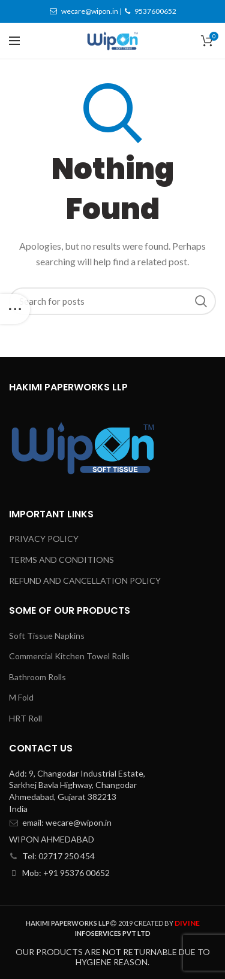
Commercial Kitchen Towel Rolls (69, 656)
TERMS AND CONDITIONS (61, 559)
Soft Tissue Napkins (47, 636)
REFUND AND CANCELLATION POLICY (85, 580)
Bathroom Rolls (37, 677)
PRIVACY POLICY (44, 539)
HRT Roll (25, 718)
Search (201, 301)
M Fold (21, 697)
